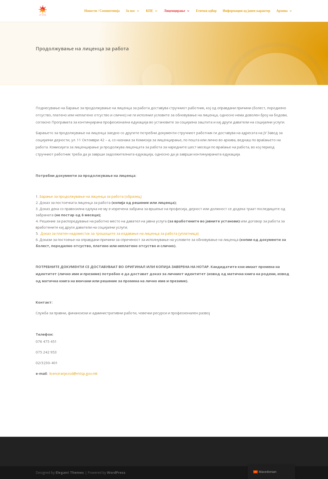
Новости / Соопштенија (102, 11)
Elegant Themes (70, 472)
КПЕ (149, 11)
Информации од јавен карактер (246, 11)
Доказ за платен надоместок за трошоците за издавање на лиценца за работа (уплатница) (119, 233)
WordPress (116, 472)
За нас (130, 11)
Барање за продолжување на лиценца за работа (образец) (90, 196)
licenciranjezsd (73, 373)
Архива (282, 11)
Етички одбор (206, 11)
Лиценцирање (174, 11)
